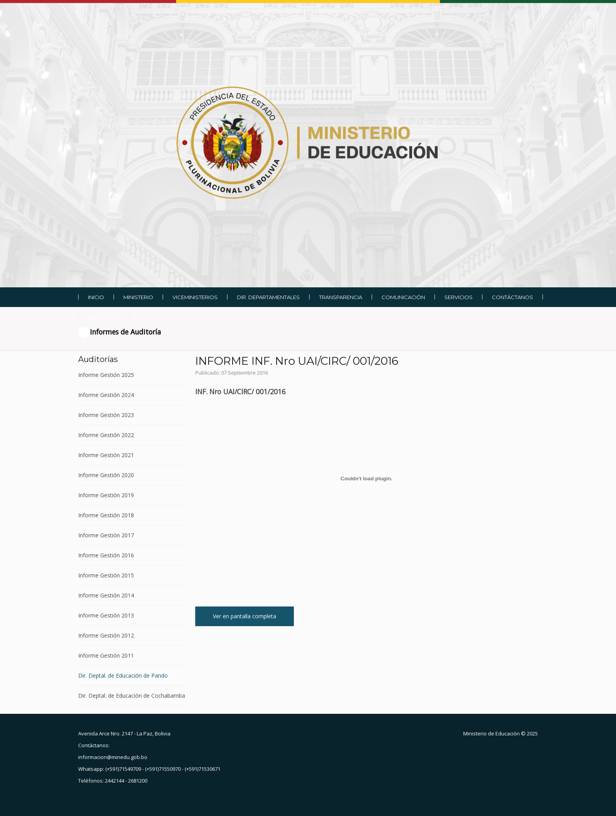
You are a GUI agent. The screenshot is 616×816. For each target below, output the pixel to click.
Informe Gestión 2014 (106, 595)
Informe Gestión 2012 (106, 635)
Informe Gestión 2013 (106, 615)
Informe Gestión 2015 (106, 575)
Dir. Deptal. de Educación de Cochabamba (131, 695)
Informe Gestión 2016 (106, 555)
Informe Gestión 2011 (106, 655)
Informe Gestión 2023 (106, 415)
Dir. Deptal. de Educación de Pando (123, 675)
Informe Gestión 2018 (106, 515)
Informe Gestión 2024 (106, 395)
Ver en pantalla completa (244, 616)
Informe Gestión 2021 (106, 455)
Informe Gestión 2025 (106, 375)
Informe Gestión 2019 (106, 495)
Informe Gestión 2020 (106, 475)
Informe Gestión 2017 (106, 535)
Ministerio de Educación (491, 733)
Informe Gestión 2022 (106, 435)
